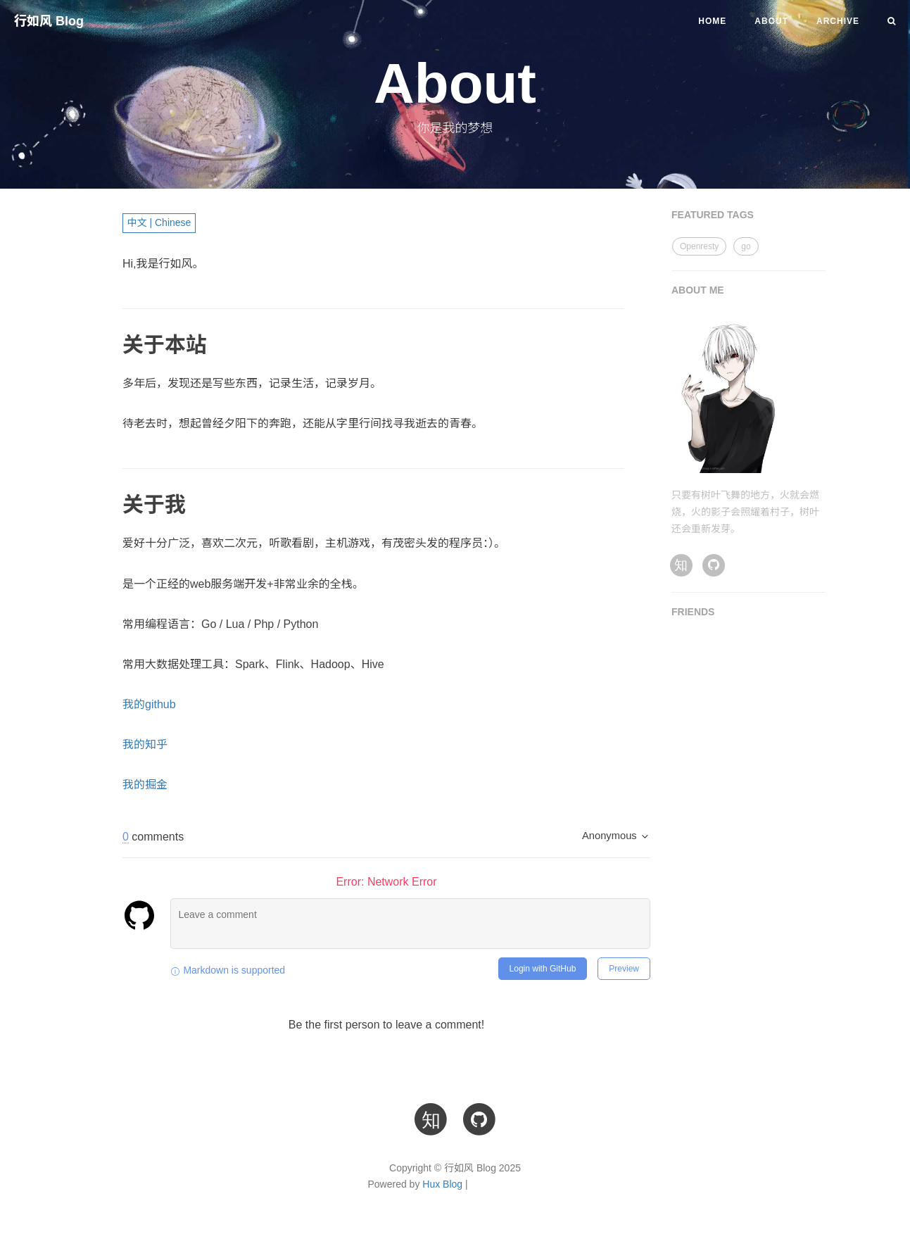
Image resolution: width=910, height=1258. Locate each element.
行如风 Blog (49, 21)
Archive (837, 21)
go (745, 246)
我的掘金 (145, 785)
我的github (149, 704)
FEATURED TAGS (712, 214)
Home (712, 21)
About (771, 21)
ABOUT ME (697, 290)
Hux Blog (442, 1184)
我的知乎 (145, 744)
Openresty (699, 246)
